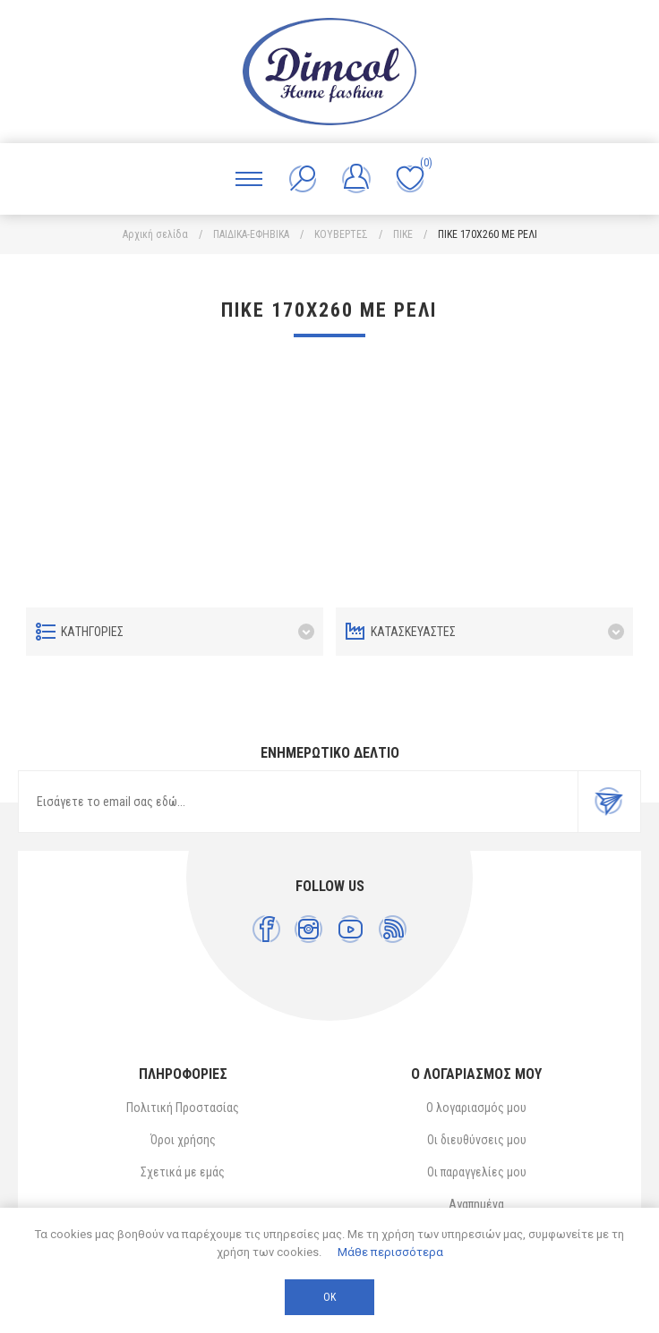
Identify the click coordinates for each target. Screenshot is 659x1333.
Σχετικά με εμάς (183, 1172)
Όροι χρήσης (183, 1140)
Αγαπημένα (476, 1204)
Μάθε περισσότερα (390, 1252)
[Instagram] (308, 929)
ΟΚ (329, 1297)
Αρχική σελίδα (155, 234)
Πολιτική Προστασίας (182, 1107)
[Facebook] (266, 929)
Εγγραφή (609, 801)
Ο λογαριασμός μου (476, 1107)
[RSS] (392, 929)
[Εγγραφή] (298, 801)
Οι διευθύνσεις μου (476, 1140)
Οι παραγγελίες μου (476, 1172)
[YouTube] (350, 929)
